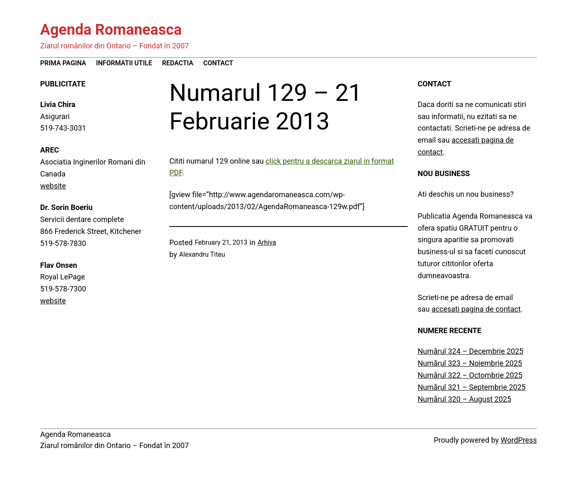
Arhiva (266, 242)
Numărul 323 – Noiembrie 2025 (470, 363)
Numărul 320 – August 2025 (464, 399)
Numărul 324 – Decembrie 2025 (470, 351)
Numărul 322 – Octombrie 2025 (470, 375)
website (53, 185)
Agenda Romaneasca (111, 29)
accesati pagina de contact (475, 309)
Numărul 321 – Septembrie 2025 (472, 387)
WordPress (519, 440)
